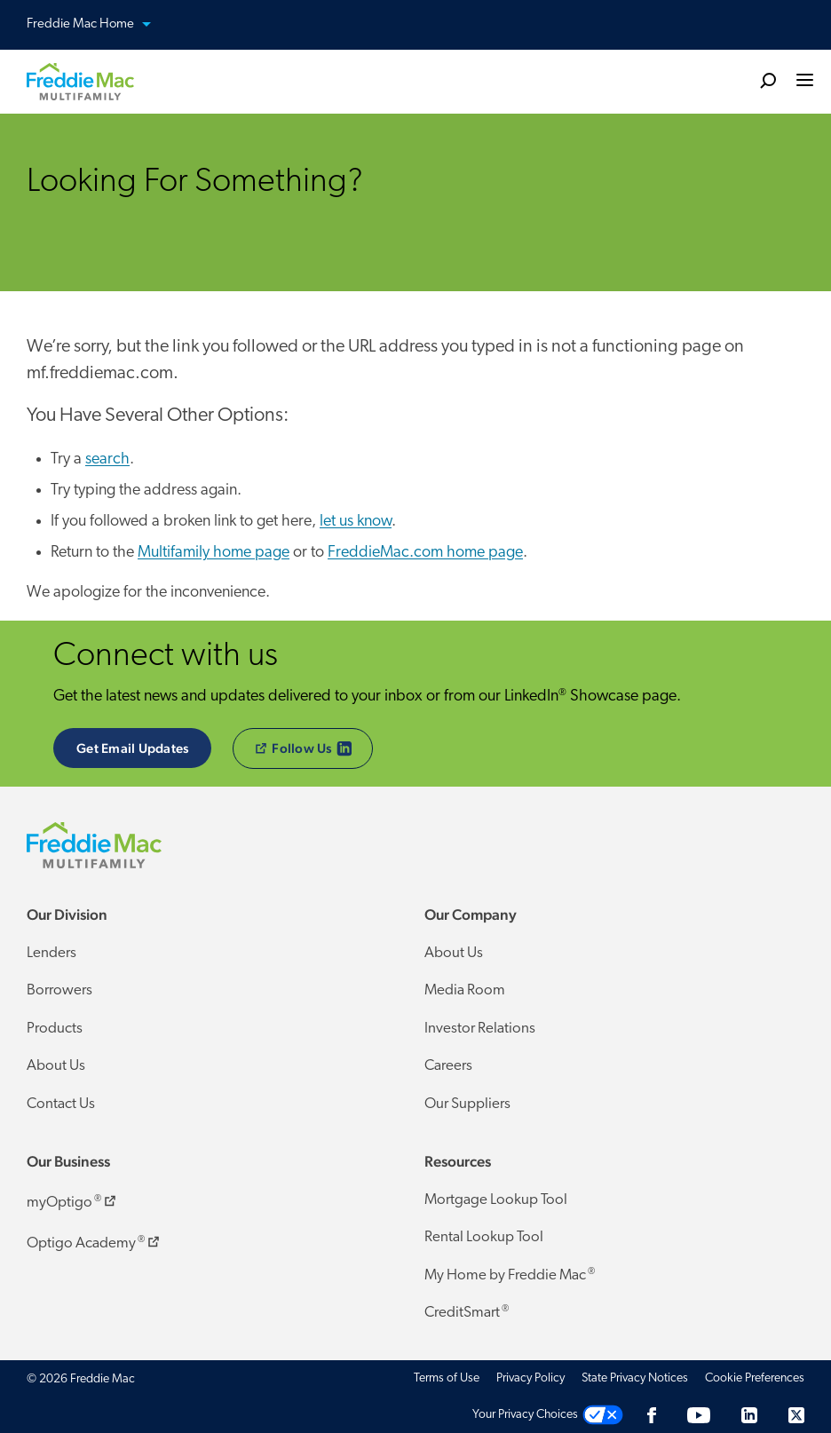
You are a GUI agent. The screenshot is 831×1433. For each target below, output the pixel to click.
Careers (448, 1065)
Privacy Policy (530, 1378)
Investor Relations (479, 1028)
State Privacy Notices (635, 1378)
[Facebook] (651, 1414)
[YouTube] (698, 1414)
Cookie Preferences (754, 1378)
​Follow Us (314, 748)
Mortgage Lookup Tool (495, 1199)
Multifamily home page (213, 552)
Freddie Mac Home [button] (99, 25)
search (107, 459)
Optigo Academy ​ (94, 1240)
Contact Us (61, 1104)
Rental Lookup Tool (483, 1237)
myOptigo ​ (73, 1199)
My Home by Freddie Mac (509, 1275)
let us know (356, 521)
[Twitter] (796, 1414)
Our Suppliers (467, 1104)
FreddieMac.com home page (425, 552)
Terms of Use (446, 1378)
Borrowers (59, 990)
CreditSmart (466, 1312)
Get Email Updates (132, 748)
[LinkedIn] (749, 1414)
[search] (768, 80)
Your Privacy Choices (525, 1414)
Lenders (51, 953)
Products (55, 1028)
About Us (56, 1065)
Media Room (464, 990)
